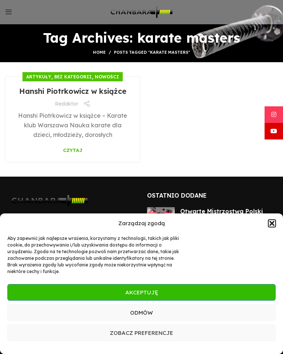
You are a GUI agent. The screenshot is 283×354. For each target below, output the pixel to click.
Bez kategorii (73, 76)
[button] (272, 223)
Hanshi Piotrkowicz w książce (72, 91)
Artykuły (38, 76)
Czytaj (73, 150)
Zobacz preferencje (141, 332)
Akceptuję (141, 292)
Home (99, 52)
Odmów (141, 312)
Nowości (107, 76)
